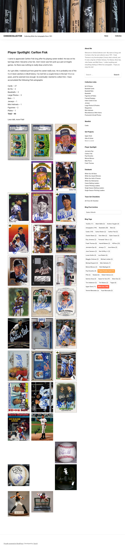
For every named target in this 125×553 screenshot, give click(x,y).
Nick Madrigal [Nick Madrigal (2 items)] (104, 267)
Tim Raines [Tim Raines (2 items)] (103, 282)
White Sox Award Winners (93, 176)
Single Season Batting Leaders (94, 188)
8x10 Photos (89, 86)
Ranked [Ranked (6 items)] (96, 275)
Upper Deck (88, 136)
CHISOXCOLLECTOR (13, 36)
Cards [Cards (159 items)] (89, 232)
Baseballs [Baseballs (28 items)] (103, 228)
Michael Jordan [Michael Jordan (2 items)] (107, 259)
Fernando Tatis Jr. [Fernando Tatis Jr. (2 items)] (105, 239)
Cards (87, 125)
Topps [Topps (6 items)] (113, 282)
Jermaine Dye (89, 151)
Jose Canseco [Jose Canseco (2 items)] (91, 251)
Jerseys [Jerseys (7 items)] (102, 247)
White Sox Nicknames (92, 181)
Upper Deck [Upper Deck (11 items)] (91, 286)
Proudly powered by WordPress (13, 543)
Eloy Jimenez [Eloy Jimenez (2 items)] (91, 239)
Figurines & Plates (90, 96)
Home (106, 36)
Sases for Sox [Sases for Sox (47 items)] (104, 279)
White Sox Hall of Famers (93, 178)
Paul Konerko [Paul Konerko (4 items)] (91, 271)
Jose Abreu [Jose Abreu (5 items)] (112, 247)
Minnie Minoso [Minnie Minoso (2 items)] (91, 267)
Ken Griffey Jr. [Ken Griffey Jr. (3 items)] (104, 251)
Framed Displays (90, 98)
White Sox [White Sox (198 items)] (103, 286)
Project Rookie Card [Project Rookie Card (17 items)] (106, 271)
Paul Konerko (89, 156)
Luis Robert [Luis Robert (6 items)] (103, 255)
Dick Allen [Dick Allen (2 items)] (103, 235)
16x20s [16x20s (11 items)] (89, 224)
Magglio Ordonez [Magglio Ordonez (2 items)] (92, 259)
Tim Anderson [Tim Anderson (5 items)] (91, 282)
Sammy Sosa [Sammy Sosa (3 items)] (91, 279)
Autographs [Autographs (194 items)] (91, 228)
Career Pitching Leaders (92, 185)
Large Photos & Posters (92, 105)
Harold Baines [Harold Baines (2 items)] (104, 243)
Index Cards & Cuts (91, 100)
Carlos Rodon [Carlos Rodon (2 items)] (100, 232)
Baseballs (88, 93)
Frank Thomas (89, 163)
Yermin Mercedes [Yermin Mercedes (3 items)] (92, 290)
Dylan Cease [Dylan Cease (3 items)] (114, 235)
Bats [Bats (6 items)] (112, 228)
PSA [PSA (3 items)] (88, 275)
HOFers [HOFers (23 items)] (116, 243)
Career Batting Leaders (92, 183)
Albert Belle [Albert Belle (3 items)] (100, 224)
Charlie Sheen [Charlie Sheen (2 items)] (91, 235)
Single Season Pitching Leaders (95, 190)
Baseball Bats (89, 91)
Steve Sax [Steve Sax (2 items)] (116, 279)
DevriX (36, 543)
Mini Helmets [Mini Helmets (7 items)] (105, 263)
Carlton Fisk (88, 153)
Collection (118, 36)
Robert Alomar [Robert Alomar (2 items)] (107, 275)
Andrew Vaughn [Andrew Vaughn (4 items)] (113, 224)
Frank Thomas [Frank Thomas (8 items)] (91, 243)
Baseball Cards (89, 88)
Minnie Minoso (89, 158)
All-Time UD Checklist (91, 201)
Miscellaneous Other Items (93, 112)
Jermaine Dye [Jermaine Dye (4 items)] (91, 247)
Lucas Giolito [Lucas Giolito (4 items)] (91, 255)
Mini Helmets (89, 110)
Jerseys (87, 103)
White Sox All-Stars (91, 173)
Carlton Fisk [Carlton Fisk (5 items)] (113, 232)
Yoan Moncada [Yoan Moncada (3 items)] (107, 290)
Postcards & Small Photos (93, 115)
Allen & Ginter (89, 138)
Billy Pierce (88, 161)
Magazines (88, 108)
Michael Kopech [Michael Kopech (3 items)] (92, 263)
